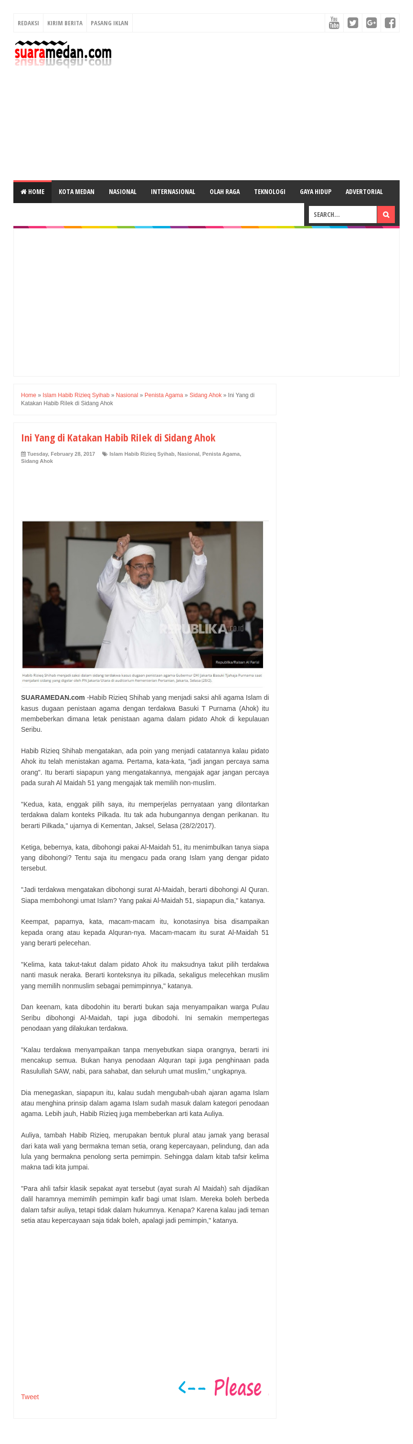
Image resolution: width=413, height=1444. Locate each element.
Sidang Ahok (37, 461)
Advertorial (364, 191)
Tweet (30, 1397)
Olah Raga (225, 191)
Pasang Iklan (109, 23)
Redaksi (28, 23)
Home (32, 191)
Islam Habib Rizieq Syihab (141, 454)
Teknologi (270, 191)
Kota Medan (77, 191)
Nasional (123, 191)
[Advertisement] (259, 106)
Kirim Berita (65, 23)
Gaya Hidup (315, 191)
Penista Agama (221, 454)
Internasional (173, 191)
